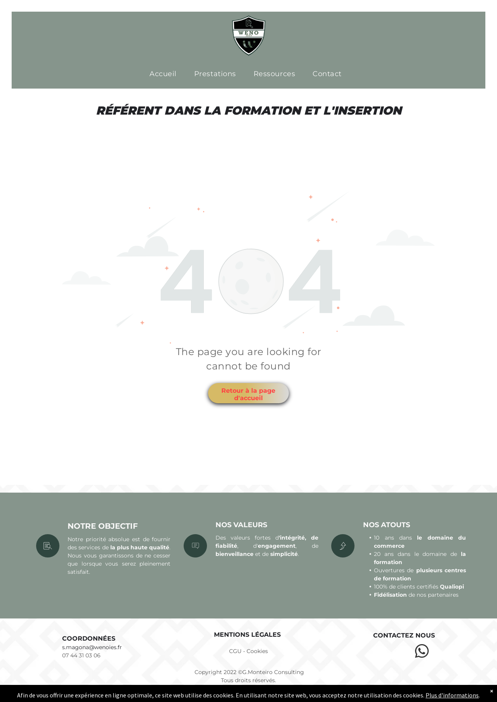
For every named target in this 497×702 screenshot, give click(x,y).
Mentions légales (247, 634)
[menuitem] (166, 74)
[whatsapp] (422, 652)
